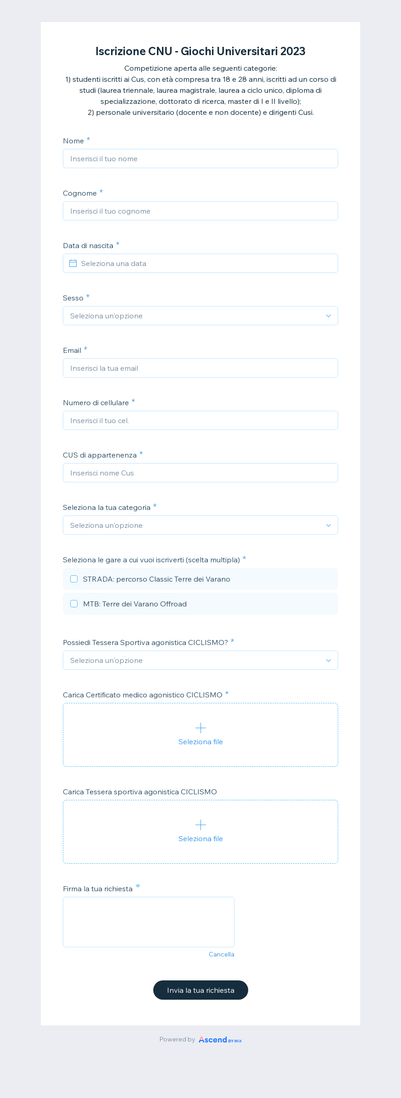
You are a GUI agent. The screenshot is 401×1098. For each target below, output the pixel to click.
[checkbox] (200, 580)
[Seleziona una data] (206, 263)
